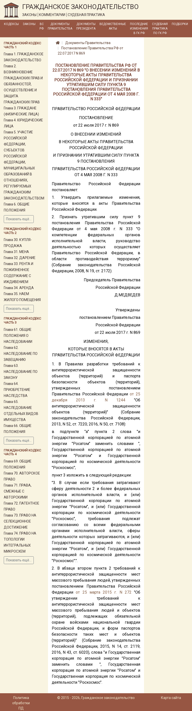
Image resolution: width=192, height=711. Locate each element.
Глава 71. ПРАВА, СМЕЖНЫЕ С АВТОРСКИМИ (18, 491)
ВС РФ (42, 26)
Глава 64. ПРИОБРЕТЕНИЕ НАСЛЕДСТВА (17, 390)
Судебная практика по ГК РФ (160, 28)
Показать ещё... (19, 219)
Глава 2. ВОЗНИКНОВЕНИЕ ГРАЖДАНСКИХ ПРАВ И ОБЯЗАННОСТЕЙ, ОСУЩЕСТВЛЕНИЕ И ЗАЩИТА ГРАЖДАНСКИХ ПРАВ (23, 84)
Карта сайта (171, 698)
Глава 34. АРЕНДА (19, 288)
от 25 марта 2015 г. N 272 (104, 592)
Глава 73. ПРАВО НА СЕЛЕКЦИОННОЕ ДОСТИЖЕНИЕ (20, 521)
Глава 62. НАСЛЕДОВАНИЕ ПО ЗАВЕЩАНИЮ (21, 354)
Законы (29, 24)
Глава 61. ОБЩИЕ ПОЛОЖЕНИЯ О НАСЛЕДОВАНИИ (18, 336)
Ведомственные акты (113, 26)
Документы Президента (86, 26)
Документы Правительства (60, 26)
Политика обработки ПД (21, 703)
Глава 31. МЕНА (16, 252)
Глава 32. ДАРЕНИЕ (20, 258)
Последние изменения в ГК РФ (139, 28)
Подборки (180, 24)
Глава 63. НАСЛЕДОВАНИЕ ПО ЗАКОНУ (21, 372)
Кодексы (11, 24)
